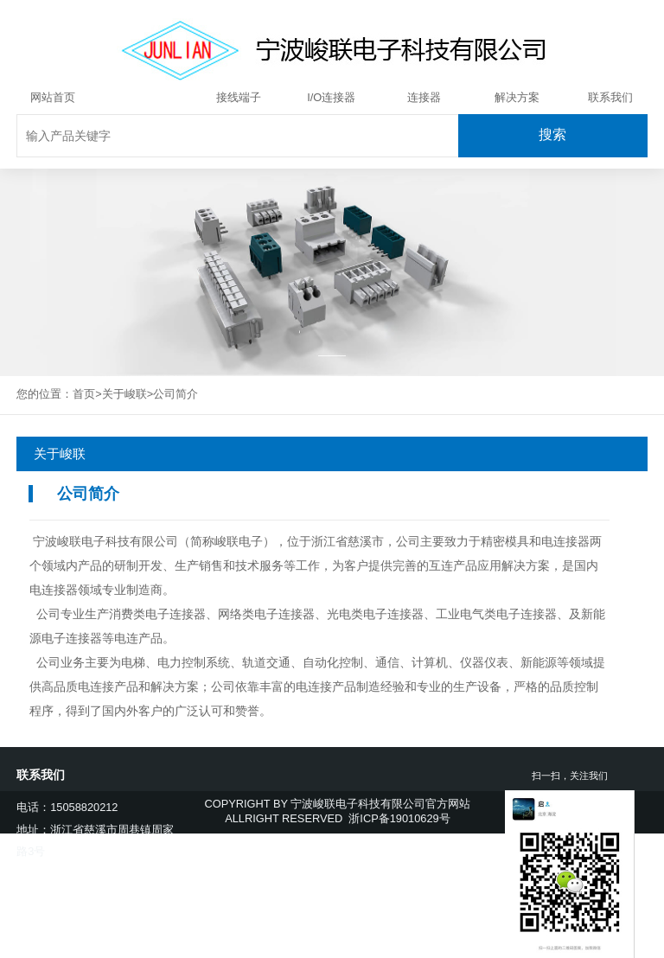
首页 (84, 393)
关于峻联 (145, 97)
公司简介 (175, 393)
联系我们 (610, 97)
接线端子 (238, 97)
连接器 (424, 97)
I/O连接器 (331, 97)
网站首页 (52, 97)
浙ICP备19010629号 (399, 818)
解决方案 (517, 97)
